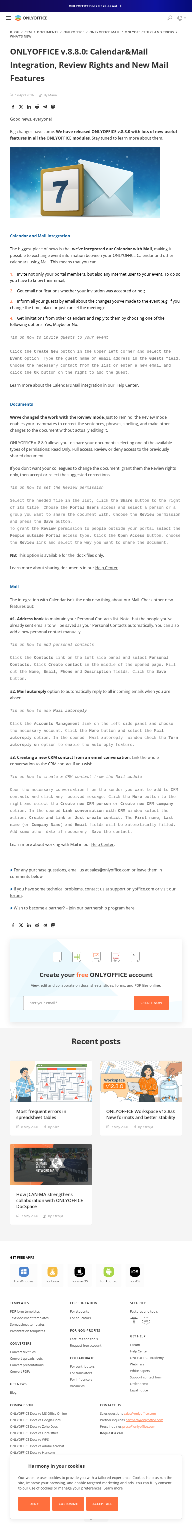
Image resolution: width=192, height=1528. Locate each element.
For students (79, 1295)
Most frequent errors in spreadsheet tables (41, 1098)
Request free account (86, 1329)
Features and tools (84, 1323)
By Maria (50, 95)
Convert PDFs (20, 1355)
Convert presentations (27, 1349)
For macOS (80, 1265)
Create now (151, 986)
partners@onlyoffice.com (144, 1404)
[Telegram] (45, 107)
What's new (20, 36)
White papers (140, 1354)
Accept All (102, 1503)
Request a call (111, 1417)
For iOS (135, 1265)
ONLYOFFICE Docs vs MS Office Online (38, 1397)
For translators (81, 1357)
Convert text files (23, 1336)
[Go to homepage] (31, 18)
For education (84, 1287)
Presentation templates (27, 1315)
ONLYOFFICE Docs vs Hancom (32, 1436)
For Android (109, 1265)
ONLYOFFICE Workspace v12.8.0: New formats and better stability (140, 1098)
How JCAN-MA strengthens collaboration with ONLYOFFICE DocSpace (49, 1184)
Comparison (21, 1389)
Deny (34, 1503)
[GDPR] (146, 1305)
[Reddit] (37, 107)
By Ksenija (145, 1111)
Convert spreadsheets (26, 1342)
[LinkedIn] (29, 107)
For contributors (82, 1350)
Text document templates (29, 1302)
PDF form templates (25, 1295)
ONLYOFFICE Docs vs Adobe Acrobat (37, 1430)
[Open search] (170, 18)
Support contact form (146, 1361)
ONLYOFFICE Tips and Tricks (149, 32)
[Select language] (181, 18)
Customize (68, 1503)
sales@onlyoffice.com (110, 854)
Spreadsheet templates (27, 1308)
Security (138, 1287)
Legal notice (139, 1374)
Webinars (137, 1348)
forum (16, 879)
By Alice (53, 1111)
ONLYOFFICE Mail (105, 32)
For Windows (24, 1265)
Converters (20, 1327)
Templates (19, 1287)
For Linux (53, 1265)
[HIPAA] (134, 1305)
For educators (80, 1302)
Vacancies (77, 1370)
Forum (135, 1328)
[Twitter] (21, 107)
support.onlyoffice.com (132, 873)
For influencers (81, 1363)
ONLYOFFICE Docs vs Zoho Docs (34, 1410)
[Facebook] (13, 107)
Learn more (113, 1488)
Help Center (127, 382)
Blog (14, 32)
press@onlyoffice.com (138, 1410)
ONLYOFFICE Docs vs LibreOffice (34, 1417)
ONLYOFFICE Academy (147, 1341)
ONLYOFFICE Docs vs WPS (29, 1423)
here (130, 892)
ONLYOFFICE (74, 32)
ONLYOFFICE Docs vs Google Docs (35, 1404)
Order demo (139, 1367)
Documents (47, 32)
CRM (28, 32)
